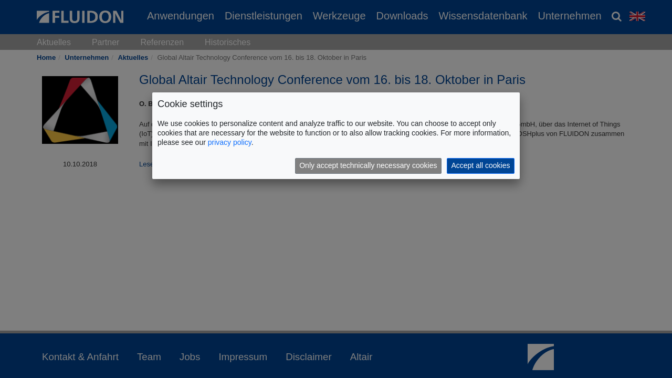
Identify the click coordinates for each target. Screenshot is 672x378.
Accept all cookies (480, 165)
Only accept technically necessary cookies (368, 165)
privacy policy (229, 142)
